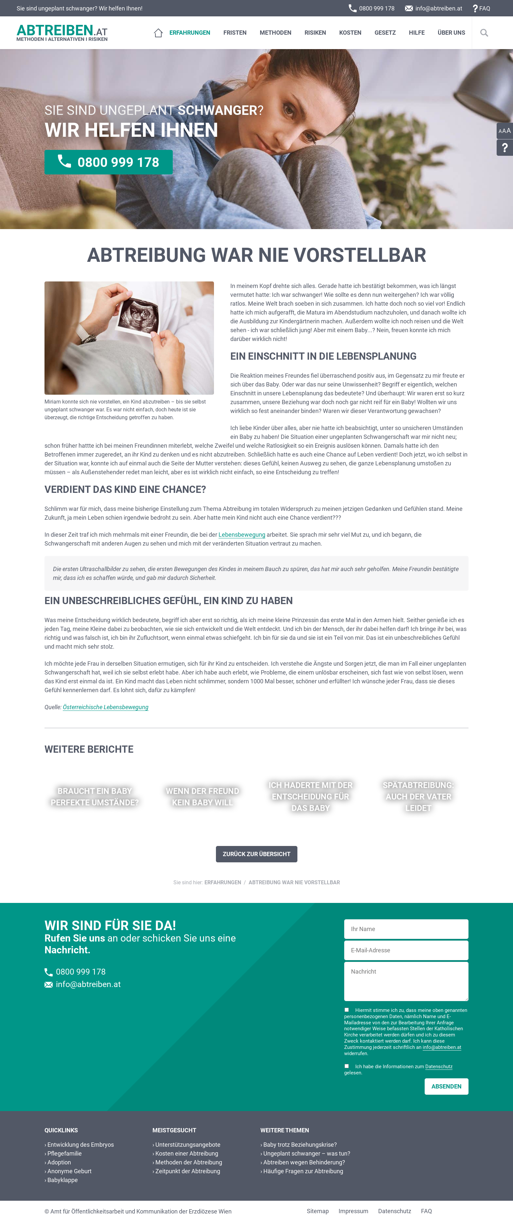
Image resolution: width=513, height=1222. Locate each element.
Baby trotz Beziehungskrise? (300, 1144)
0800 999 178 (377, 8)
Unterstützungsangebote (188, 1144)
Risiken (315, 32)
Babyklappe (62, 1180)
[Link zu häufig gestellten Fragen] (505, 147)
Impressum (353, 1211)
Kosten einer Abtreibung (186, 1153)
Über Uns (451, 32)
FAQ (484, 8)
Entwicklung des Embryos (80, 1144)
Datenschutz (438, 1066)
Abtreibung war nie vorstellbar (294, 882)
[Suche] (484, 32)
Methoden (276, 32)
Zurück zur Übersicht (257, 854)
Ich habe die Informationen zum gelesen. (398, 1070)
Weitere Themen (284, 1130)
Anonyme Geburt (69, 1171)
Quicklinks (61, 1130)
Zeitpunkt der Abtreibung (187, 1171)
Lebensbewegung (242, 534)
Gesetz (385, 32)
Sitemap (318, 1211)
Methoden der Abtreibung (188, 1162)
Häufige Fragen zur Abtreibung (303, 1171)
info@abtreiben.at (439, 8)
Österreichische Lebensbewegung (106, 707)
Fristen (235, 32)
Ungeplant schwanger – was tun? (306, 1153)
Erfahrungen (189, 32)
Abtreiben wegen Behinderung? (304, 1162)
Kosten (350, 32)
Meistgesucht (174, 1130)
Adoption (59, 1162)
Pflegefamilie (64, 1153)
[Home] (155, 33)
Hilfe (417, 32)
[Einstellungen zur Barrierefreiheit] (505, 131)
